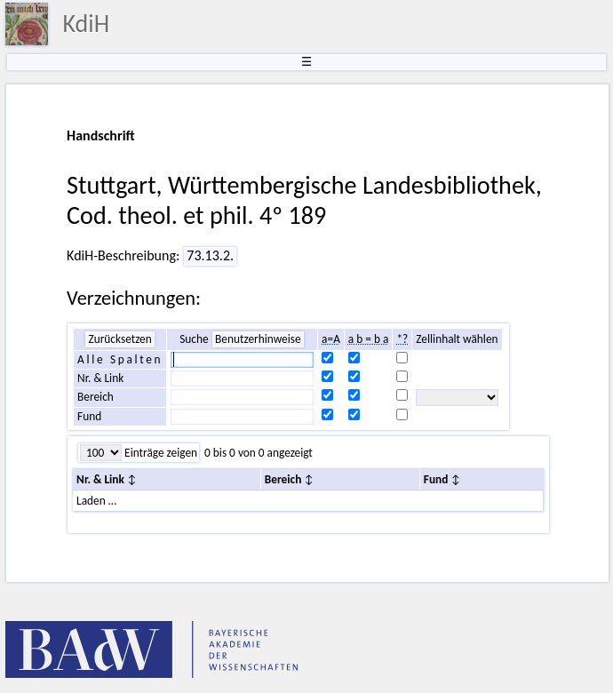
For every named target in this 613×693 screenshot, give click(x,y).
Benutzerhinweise (258, 338)
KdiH (85, 23)
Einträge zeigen (159, 452)
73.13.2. (210, 255)
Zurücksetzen (119, 338)
